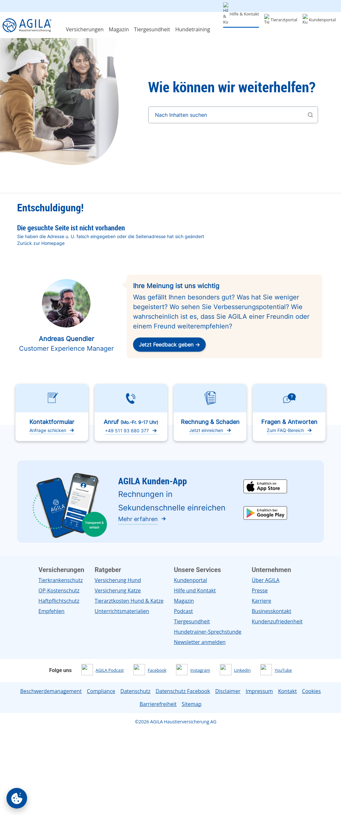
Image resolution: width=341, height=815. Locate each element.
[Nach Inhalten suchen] (233, 115)
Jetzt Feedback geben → (169, 344)
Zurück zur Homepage (41, 243)
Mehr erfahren (138, 519)
